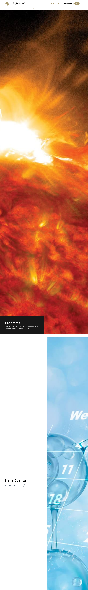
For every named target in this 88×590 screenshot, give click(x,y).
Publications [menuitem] (63, 8)
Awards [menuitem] (44, 8)
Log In (77, 3)
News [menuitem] (53, 8)
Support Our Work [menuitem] (78, 8)
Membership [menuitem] (22, 8)
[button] (82, 3)
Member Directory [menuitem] (68, 3)
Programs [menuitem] (34, 8)
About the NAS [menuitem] (9, 8)
